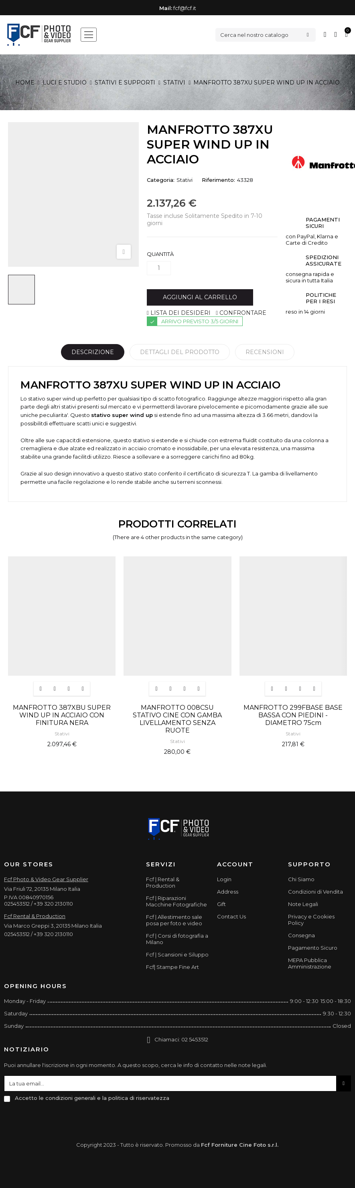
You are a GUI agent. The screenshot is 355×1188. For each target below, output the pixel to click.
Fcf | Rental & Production (162, 882)
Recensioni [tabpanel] (264, 352)
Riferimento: (218, 180)
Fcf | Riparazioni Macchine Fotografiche (176, 901)
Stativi (184, 180)
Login (224, 879)
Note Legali (303, 904)
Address (227, 891)
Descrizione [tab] (92, 352)
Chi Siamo (301, 879)
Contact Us (231, 916)
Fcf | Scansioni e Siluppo (177, 954)
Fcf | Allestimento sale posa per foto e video (174, 920)
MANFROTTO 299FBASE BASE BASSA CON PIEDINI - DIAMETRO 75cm (293, 715)
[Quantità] (159, 268)
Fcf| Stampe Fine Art (172, 967)
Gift (221, 904)
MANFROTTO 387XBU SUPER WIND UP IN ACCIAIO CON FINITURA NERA (62, 715)
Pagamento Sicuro (312, 947)
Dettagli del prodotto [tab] (179, 352)
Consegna (301, 935)
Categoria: (160, 180)
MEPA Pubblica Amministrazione (309, 963)
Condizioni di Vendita (315, 891)
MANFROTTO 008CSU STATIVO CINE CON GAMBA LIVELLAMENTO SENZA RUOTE (177, 719)
